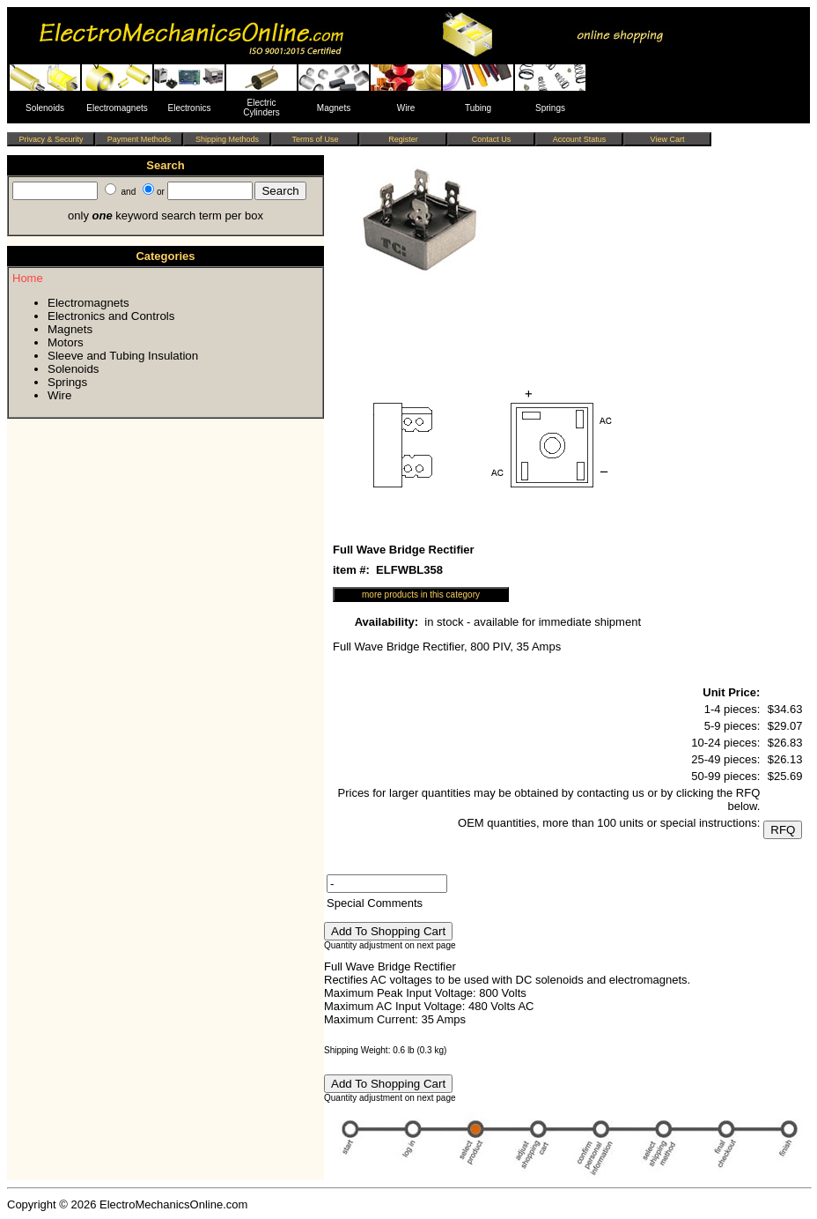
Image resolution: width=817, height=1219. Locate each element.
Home (27, 278)
